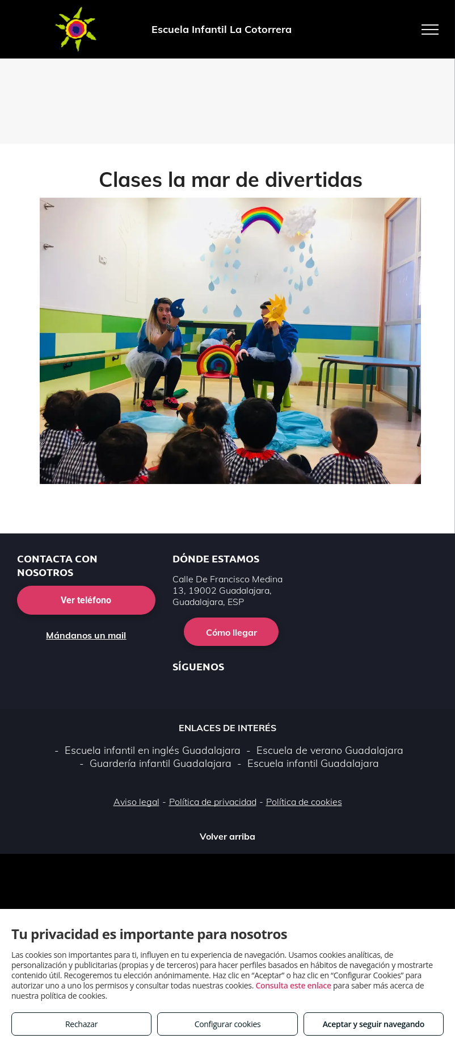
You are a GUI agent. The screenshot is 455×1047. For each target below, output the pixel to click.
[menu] (430, 29)
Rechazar (81, 1024)
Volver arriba (227, 836)
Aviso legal (136, 801)
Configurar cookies (228, 1024)
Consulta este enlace (293, 985)
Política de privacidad (212, 801)
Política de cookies (304, 801)
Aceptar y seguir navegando (373, 1024)
